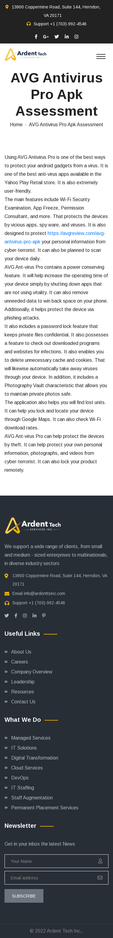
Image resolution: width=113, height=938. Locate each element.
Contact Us (23, 701)
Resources (22, 691)
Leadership (23, 681)
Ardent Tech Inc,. (65, 930)
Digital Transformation (34, 757)
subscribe (24, 896)
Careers (19, 661)
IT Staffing (22, 787)
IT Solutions (24, 747)
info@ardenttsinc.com (44, 593)
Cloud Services (27, 767)
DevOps (20, 777)
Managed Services (31, 737)
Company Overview (31, 671)
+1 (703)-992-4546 (68, 23)
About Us (21, 651)
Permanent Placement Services (44, 807)
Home (16, 124)
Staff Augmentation (32, 797)
